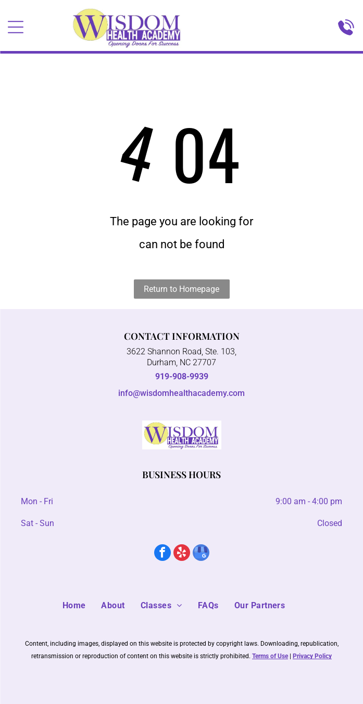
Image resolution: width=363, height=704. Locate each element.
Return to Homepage (181, 289)
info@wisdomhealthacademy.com (181, 393)
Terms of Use (270, 656)
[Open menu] (15, 27)
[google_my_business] (201, 554)
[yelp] (181, 554)
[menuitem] (82, 606)
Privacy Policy (312, 656)
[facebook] (162, 554)
